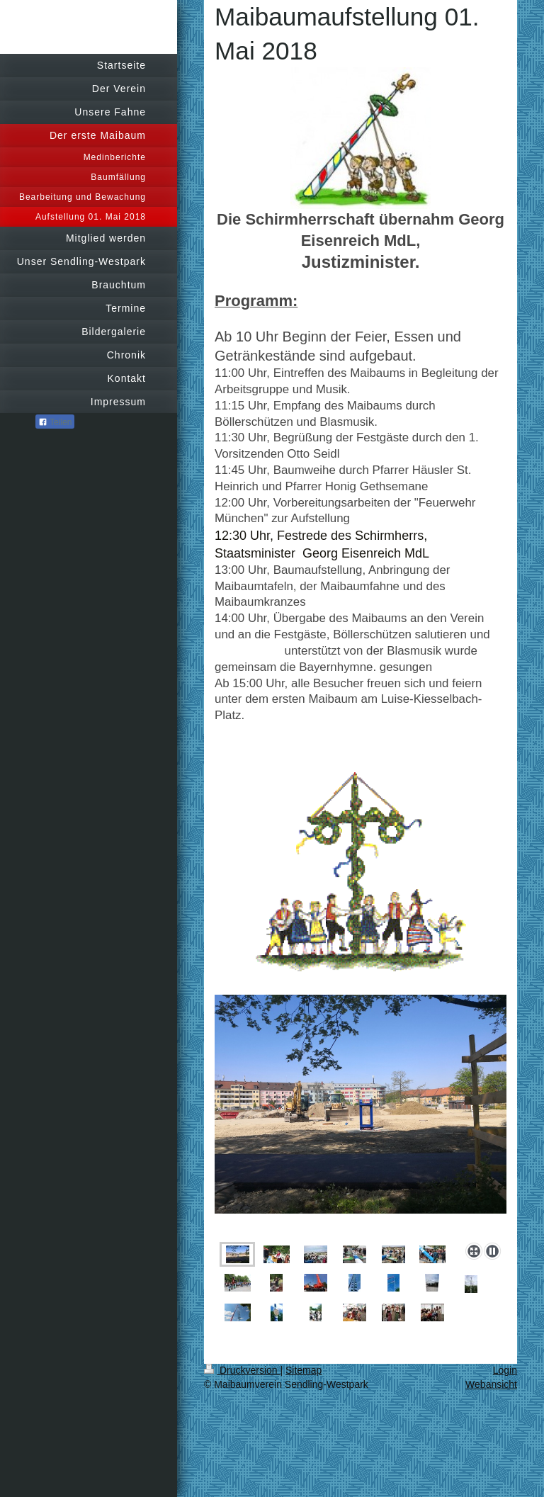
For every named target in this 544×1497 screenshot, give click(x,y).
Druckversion (242, 1370)
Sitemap (303, 1370)
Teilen (55, 422)
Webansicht (491, 1384)
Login (505, 1370)
